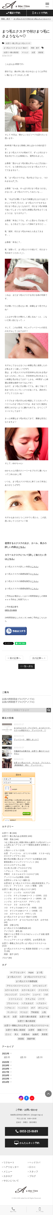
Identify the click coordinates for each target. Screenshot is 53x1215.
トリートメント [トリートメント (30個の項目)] (15, 999)
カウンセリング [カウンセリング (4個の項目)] (39, 986)
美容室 (40, 52)
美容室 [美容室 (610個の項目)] (45, 1034)
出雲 (33, 52)
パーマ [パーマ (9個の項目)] (41, 999)
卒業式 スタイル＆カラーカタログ (19, 874)
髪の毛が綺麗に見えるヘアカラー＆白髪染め (23, 859)
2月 (21, 1057)
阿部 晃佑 (9, 839)
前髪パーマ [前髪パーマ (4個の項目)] (42, 1030)
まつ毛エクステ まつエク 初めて (16, 48)
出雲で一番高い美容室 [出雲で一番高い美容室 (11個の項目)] (15, 1030)
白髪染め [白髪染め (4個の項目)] (25, 1034)
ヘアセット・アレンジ (13, 871)
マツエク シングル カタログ (17, 892)
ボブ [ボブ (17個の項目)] (33, 1008)
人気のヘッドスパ (11, 850)
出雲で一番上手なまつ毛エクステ (18, 43)
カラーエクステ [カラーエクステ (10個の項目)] (11, 990)
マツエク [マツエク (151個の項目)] (24, 1012)
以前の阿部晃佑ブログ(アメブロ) (18, 699)
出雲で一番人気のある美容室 (14, 836)
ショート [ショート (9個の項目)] (37, 994)
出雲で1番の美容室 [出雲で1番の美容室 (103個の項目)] (28, 1017)
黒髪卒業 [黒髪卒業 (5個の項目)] (31, 1039)
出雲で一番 (7, 833)
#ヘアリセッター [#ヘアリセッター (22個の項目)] (18, 972)
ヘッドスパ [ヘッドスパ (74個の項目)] (23, 1008)
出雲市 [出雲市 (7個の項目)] (31, 1030)
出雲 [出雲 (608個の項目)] (15, 1017)
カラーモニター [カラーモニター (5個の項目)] (28, 990)
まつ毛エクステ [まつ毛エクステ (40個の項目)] (14, 977)
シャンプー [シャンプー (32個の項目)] (25, 994)
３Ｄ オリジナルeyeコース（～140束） (21, 911)
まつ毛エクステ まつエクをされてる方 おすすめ (26, 920)
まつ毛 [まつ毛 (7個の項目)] (39, 972)
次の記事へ (38, 658)
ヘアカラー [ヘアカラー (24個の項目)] (41, 1003)
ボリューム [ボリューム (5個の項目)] (43, 1008)
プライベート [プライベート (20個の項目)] (12, 1003)
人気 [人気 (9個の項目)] (44, 1012)
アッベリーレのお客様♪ (14, 877)
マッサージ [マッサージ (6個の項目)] (12, 1012)
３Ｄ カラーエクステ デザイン (18, 914)
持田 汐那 (9, 925)
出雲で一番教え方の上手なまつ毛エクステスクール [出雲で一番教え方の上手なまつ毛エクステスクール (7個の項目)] (26, 1025)
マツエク (25, 52)
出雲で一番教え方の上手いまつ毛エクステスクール (24, 943)
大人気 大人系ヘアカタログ (16, 868)
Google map (36, 1115)
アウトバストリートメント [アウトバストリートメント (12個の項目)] (18, 986)
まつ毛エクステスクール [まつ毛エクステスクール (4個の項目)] (34, 977)
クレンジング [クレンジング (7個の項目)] (11, 994)
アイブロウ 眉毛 (11, 931)
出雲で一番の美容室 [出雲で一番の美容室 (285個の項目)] (26, 1021)
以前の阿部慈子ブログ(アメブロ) (18, 702)
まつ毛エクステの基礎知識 (15, 928)
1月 (38, 1057)
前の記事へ (14, 658)
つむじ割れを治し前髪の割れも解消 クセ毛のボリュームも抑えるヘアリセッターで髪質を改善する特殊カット (27, 844)
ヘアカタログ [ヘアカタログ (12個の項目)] (27, 1003)
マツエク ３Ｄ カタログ (15, 905)
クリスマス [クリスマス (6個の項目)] (43, 990)
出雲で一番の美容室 (11, 52)
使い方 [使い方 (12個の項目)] (6, 1017)
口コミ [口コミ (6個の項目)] (8, 1034)
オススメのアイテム (12, 865)
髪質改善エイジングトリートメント (19, 862)
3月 (5, 1057)
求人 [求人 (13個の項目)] (16, 1034)
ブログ (5, 958)
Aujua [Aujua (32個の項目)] (30, 972)
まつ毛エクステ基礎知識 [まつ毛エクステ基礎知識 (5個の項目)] (26, 981)
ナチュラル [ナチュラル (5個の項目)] (30, 999)
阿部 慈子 (35, 48)
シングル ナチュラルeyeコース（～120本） (23, 895)
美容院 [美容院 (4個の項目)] (21, 1039)
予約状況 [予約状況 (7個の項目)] (35, 1012)
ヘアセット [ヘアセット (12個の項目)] (10, 1008)
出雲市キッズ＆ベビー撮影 (15, 880)
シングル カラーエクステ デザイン (20, 901)
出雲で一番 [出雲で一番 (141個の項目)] (44, 1017)
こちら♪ (22, 547)
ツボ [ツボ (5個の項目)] (46, 994)
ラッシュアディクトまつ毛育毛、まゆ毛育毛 (23, 940)
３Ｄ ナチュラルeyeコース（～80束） (21, 908)
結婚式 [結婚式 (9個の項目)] (35, 1034)
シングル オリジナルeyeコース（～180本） (23, 898)
